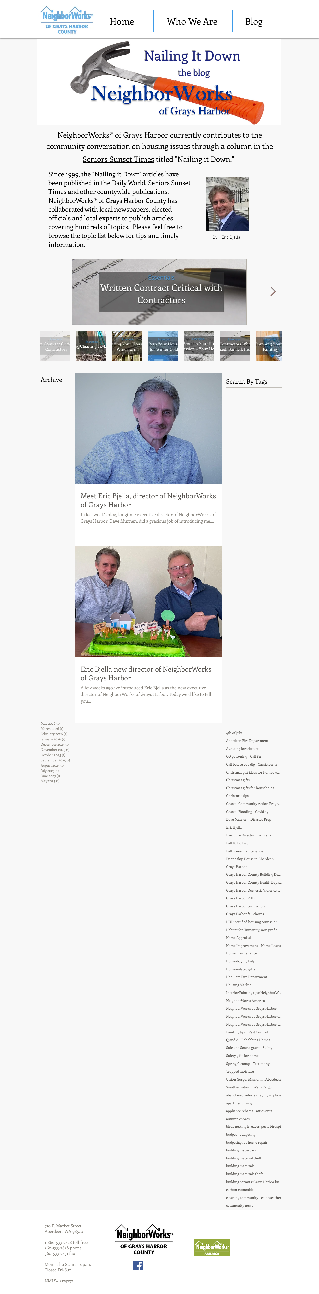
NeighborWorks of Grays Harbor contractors (254, 1016)
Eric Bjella (234, 827)
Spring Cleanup (238, 1063)
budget (231, 1134)
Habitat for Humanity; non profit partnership (254, 929)
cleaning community (242, 1197)
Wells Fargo (262, 1087)
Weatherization (238, 1087)
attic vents (264, 1110)
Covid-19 (262, 811)
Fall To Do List (237, 843)
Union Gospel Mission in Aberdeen (253, 1079)
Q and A (232, 1039)
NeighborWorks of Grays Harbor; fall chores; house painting (254, 1024)
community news (239, 1205)
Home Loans (271, 945)
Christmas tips (237, 795)
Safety (267, 1047)
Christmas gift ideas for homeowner (254, 772)
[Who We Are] (192, 21)
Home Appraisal (238, 937)
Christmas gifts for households (250, 787)
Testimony (261, 1063)
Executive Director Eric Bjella (248, 835)
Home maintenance (241, 953)
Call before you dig (240, 764)
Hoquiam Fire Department (246, 976)
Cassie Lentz (267, 764)
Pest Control (258, 1032)
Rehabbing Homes (255, 1039)
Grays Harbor (236, 866)
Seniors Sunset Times (118, 159)
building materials (240, 1165)
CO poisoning (236, 756)
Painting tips (236, 1032)
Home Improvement (242, 945)
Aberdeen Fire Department (247, 740)
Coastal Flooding (239, 811)
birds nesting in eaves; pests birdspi (253, 1126)
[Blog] (254, 21)
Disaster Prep (260, 819)
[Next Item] (273, 292)
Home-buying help (240, 961)
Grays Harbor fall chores (245, 913)
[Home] (122, 21)
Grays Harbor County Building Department (254, 874)
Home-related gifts (240, 969)
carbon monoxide (240, 1189)
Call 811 (255, 756)
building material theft (243, 1158)
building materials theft (244, 1173)
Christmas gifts (238, 779)
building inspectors (241, 1150)
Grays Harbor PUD (240, 898)
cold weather (271, 1197)
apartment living (239, 1103)
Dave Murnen (236, 819)
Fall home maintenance (244, 851)
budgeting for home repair (246, 1142)
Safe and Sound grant (243, 1047)
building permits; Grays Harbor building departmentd (254, 1181)
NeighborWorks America (245, 1000)
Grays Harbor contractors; (246, 906)
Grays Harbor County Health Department (254, 882)
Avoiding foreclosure (242, 748)
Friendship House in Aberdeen (250, 858)
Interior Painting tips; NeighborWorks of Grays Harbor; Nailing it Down (254, 992)
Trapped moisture (240, 1071)
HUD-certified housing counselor (251, 921)
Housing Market (238, 984)
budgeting (247, 1134)
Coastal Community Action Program (254, 803)
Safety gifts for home (242, 1055)
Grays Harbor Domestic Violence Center (254, 890)
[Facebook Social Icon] (138, 1265)
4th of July (234, 732)
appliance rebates (239, 1110)
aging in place (270, 1095)
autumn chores (238, 1118)
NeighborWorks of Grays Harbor (251, 1008)
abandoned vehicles (241, 1095)
